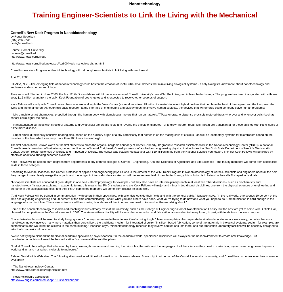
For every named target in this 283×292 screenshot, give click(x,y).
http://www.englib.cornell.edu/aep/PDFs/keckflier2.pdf (44, 280)
